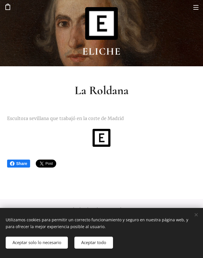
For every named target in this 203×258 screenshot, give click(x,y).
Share (18, 163)
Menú (195, 7)
